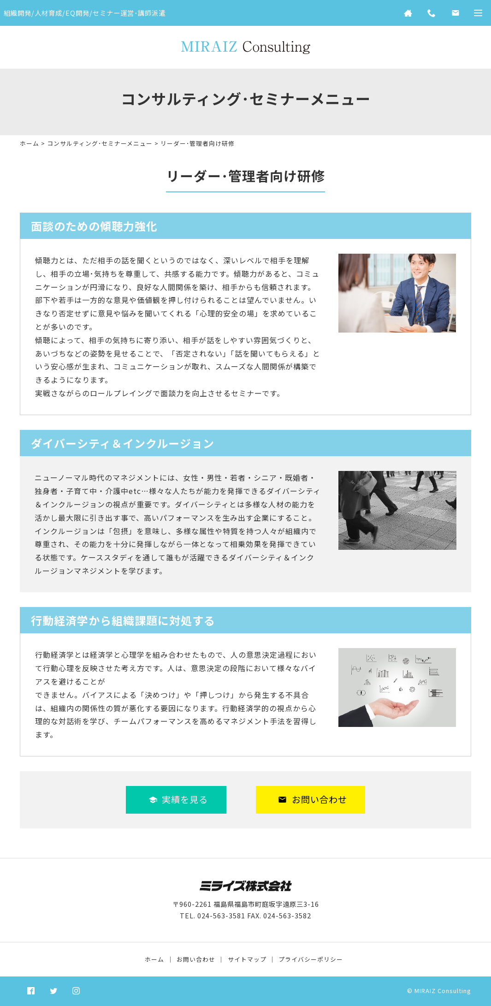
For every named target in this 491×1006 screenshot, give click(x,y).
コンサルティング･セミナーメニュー (100, 143)
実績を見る (178, 799)
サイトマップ (247, 959)
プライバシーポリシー (310, 959)
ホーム (29, 143)
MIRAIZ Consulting (442, 990)
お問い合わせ (312, 799)
